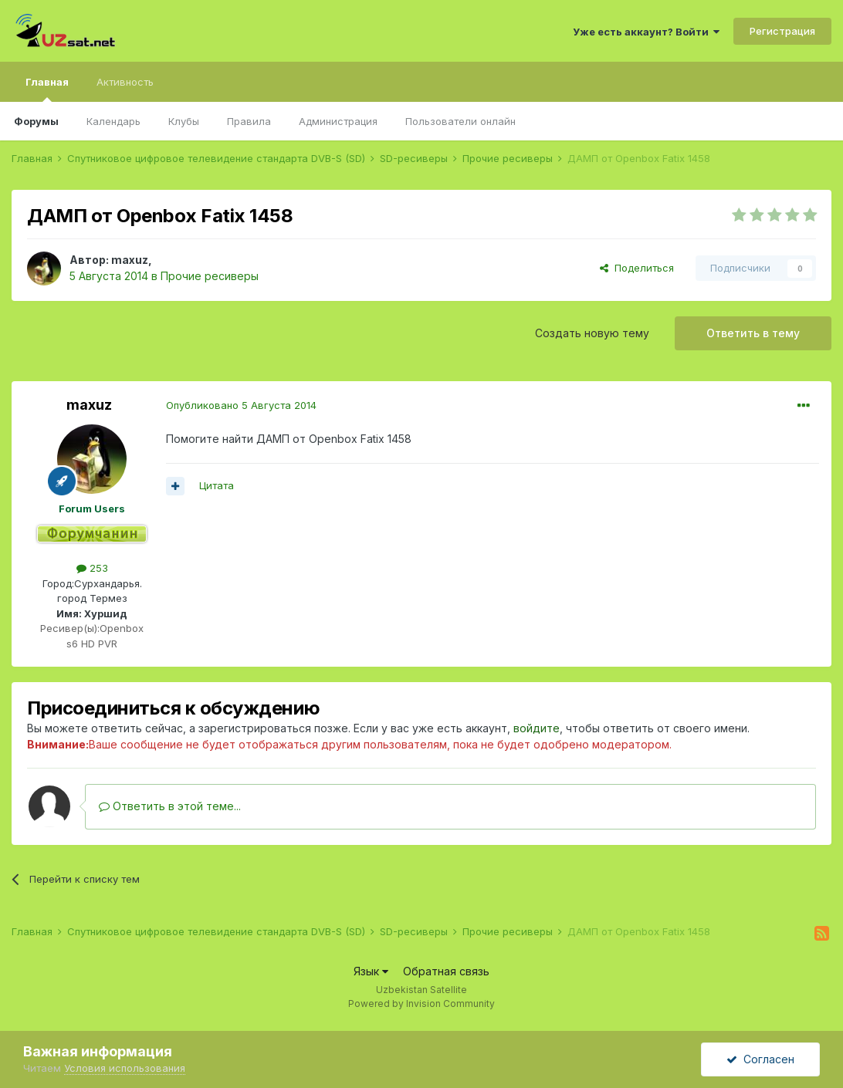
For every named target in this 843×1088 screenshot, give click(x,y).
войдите (536, 728)
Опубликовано (241, 405)
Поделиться (637, 268)
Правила (249, 121)
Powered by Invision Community (421, 1003)
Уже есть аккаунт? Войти (646, 31)
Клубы (183, 121)
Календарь (113, 121)
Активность (125, 82)
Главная (47, 89)
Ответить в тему (753, 333)
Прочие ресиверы (210, 275)
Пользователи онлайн (460, 121)
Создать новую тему (592, 333)
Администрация (338, 121)
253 (92, 568)
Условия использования (124, 1068)
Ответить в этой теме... (170, 806)
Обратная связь (446, 971)
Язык (371, 971)
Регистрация (782, 31)
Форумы (36, 121)
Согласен (760, 1059)
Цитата (216, 485)
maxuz (129, 259)
